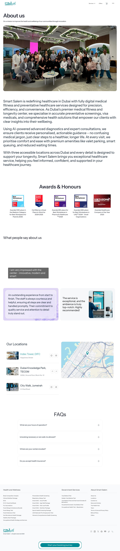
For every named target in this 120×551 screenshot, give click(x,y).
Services (92, 3)
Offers (100, 3)
